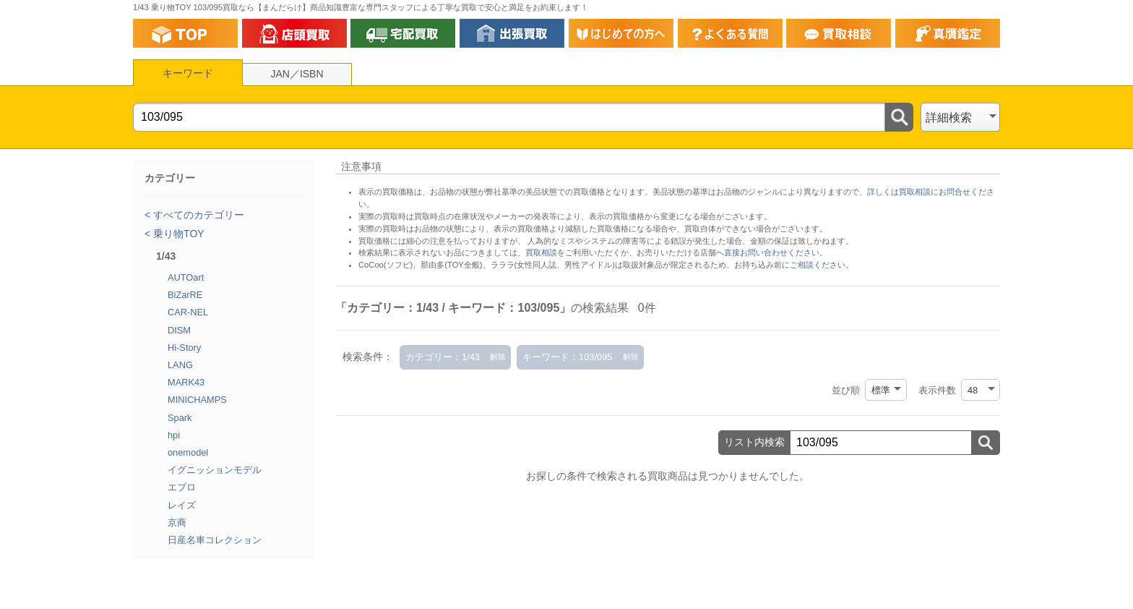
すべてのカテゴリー (197, 215)
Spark (179, 417)
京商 (177, 522)
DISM (179, 330)
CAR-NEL (188, 312)
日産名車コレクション (215, 540)
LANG (180, 364)
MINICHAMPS (197, 399)
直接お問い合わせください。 (775, 252)
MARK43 (186, 382)
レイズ (182, 505)
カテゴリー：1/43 (442, 357)
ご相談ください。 (821, 264)
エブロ (182, 487)
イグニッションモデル (215, 469)
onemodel (188, 452)
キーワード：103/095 (567, 357)
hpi (174, 435)
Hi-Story (184, 347)
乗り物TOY (177, 233)
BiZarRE (185, 294)
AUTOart (186, 277)
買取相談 (541, 252)
